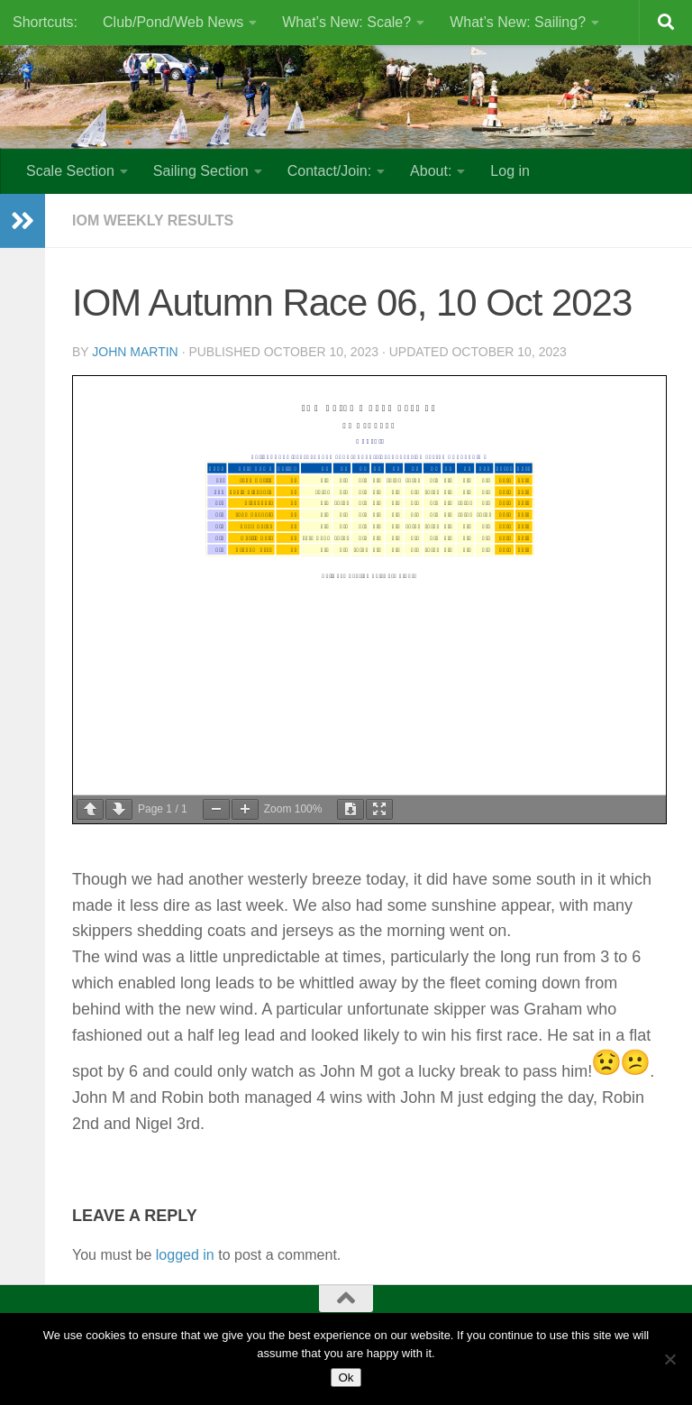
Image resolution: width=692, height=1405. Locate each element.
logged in (185, 1255)
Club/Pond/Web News (173, 22)
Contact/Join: (329, 171)
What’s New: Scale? (346, 22)
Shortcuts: (45, 22)
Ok (345, 1377)
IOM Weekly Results (152, 220)
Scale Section (70, 171)
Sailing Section (201, 171)
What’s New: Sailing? (518, 22)
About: (430, 171)
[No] (669, 1359)
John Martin (135, 351)
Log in (510, 171)
